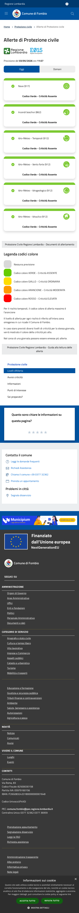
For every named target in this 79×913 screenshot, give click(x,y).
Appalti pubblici (15, 658)
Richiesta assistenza (18, 842)
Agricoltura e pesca (17, 718)
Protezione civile (23, 27)
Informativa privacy (17, 867)
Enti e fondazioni (16, 608)
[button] (39, 907)
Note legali (13, 872)
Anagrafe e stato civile (19, 638)
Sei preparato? (15, 397)
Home (7, 27)
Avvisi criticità (15, 377)
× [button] (75, 879)
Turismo (11, 668)
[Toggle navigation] (6, 13)
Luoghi (10, 757)
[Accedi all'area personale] (67, 4)
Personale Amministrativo (21, 618)
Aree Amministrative (18, 598)
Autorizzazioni (14, 713)
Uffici (10, 603)
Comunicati (13, 738)
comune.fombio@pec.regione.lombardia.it (30, 809)
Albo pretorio (14, 862)
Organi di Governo (16, 593)
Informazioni (14, 384)
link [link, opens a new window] (69, 894)
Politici (10, 613)
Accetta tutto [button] (27, 900)
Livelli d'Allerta (15, 371)
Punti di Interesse (16, 390)
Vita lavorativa (15, 648)
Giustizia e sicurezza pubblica (22, 693)
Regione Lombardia (15, 4)
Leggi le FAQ (13, 837)
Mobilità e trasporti (17, 673)
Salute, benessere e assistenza (23, 708)
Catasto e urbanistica (18, 663)
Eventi (10, 762)
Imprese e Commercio (18, 653)
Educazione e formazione (20, 688)
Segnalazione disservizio (20, 832)
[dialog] (39, 894)
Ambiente (12, 703)
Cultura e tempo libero (19, 643)
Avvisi (10, 743)
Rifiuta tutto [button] (52, 900)
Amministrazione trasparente (22, 857)
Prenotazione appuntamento (22, 827)
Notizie (11, 733)
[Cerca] (72, 14)
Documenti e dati (16, 623)
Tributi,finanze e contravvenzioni (24, 698)
